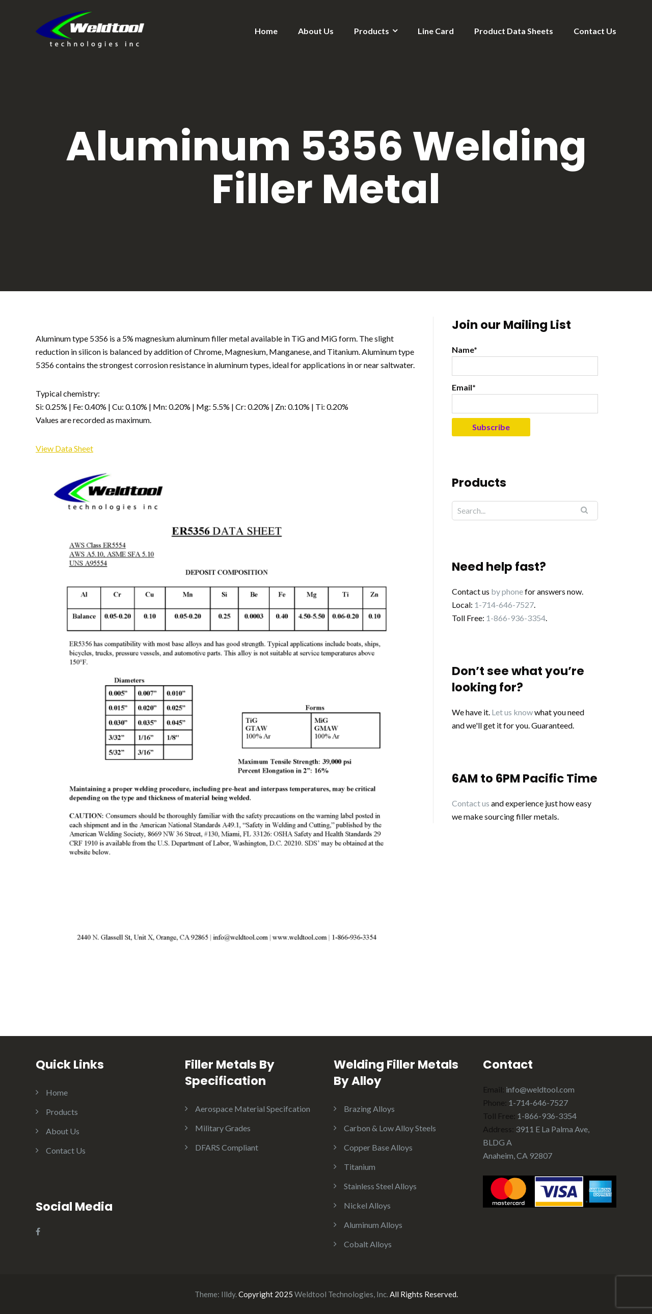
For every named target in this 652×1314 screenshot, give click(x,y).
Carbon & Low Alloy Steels (390, 1128)
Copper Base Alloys (378, 1147)
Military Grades (223, 1128)
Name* (525, 360)
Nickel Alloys (367, 1205)
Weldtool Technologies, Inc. (341, 1294)
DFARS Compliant (226, 1147)
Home (266, 31)
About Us (316, 31)
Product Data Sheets (513, 31)
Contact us (471, 803)
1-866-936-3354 (516, 618)
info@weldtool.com (540, 1089)
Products (371, 31)
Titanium (359, 1166)
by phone (507, 591)
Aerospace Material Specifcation (252, 1108)
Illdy (228, 1294)
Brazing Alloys (369, 1108)
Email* (525, 397)
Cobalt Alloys (368, 1244)
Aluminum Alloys (373, 1224)
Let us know (512, 712)
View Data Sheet (64, 448)
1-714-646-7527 (504, 604)
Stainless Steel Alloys (380, 1186)
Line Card (436, 31)
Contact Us (595, 31)
